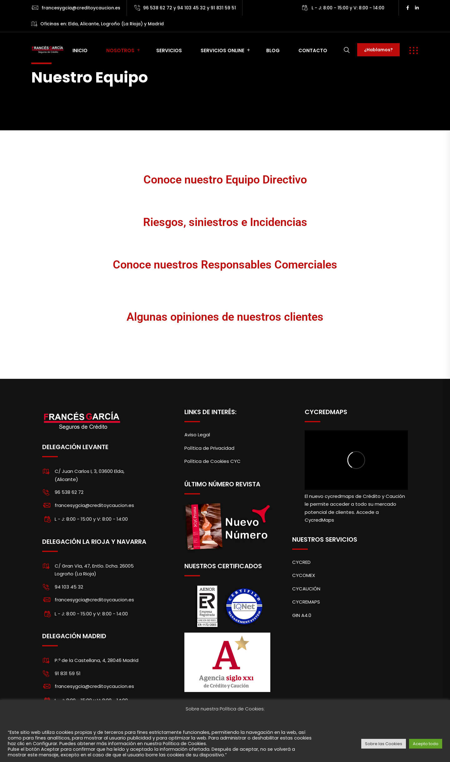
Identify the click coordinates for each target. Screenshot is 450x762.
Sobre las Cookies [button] (383, 744)
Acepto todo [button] (425, 744)
